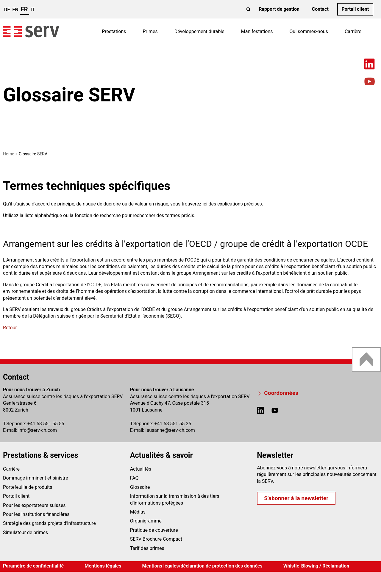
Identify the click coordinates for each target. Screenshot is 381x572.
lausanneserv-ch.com (170, 430)
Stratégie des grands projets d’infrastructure (49, 523)
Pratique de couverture (154, 530)
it (32, 10)
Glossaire (140, 487)
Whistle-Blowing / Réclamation (316, 566)
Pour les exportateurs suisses (34, 505)
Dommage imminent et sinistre (35, 478)
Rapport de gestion (279, 9)
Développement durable (199, 31)
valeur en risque (151, 204)
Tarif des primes (147, 548)
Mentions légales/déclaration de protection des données (202, 566)
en (15, 10)
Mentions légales (103, 566)
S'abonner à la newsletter (296, 498)
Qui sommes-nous (309, 31)
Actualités (140, 469)
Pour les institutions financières (36, 514)
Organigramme (146, 521)
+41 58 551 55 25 (172, 423)
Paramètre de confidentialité (33, 566)
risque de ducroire (102, 204)
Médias (138, 512)
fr (24, 9)
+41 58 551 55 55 (45, 423)
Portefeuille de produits (27, 487)
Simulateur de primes (25, 532)
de (7, 10)
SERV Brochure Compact (156, 539)
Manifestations (257, 31)
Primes (150, 31)
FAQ (134, 478)
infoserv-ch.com (37, 430)
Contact (320, 9)
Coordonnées (281, 392)
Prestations (114, 31)
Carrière (353, 31)
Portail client (355, 9)
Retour (10, 327)
